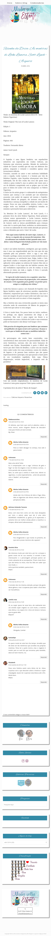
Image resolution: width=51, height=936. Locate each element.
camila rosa (12, 600)
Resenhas (28, 397)
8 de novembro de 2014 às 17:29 (17, 665)
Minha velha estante (15, 933)
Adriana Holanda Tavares (17, 507)
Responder (44, 437)
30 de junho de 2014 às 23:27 (16, 640)
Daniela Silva (13, 547)
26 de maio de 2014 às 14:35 (21, 627)
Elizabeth (11, 662)
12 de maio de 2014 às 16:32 (16, 550)
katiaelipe (12, 638)
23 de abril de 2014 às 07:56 (21, 492)
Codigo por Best (42, 933)
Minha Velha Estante (20, 442)
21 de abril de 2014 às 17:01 (16, 509)
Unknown (12, 457)
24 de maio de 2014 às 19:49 (16, 602)
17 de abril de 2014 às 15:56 (16, 460)
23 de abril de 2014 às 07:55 (21, 444)
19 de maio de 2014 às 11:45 (16, 582)
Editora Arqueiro (18, 397)
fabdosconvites (14, 419)
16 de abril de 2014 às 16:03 (16, 422)
